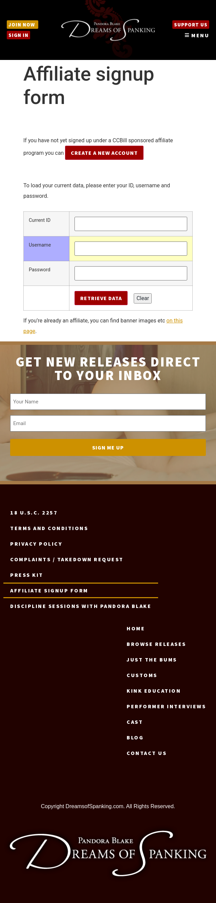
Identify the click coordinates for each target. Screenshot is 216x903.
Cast (135, 721)
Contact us (147, 753)
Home (136, 628)
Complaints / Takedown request (67, 559)
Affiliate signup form (49, 590)
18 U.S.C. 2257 (34, 512)
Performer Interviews (166, 706)
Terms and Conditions (49, 528)
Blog (135, 737)
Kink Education (154, 690)
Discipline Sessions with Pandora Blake (80, 606)
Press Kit (26, 574)
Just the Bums (152, 659)
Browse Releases (156, 643)
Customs (142, 675)
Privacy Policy (36, 543)
